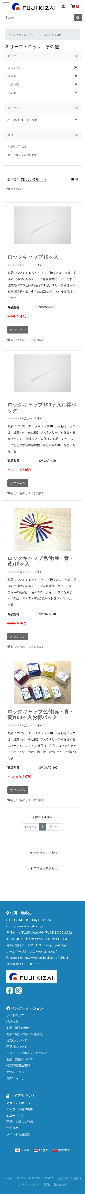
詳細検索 (15, 189)
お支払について (16, 1040)
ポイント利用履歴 (18, 1134)
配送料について (16, 1047)
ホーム (12, 34)
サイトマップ (15, 1015)
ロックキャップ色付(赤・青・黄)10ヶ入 (40, 561)
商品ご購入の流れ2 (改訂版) (24, 1034)
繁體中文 (64, 1150)
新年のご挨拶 (15, 1072)
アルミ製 (13, 68)
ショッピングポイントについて (27, 1053)
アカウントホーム (18, 1103)
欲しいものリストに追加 (25, 340)
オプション (18, 330)
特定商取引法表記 (18, 1065)
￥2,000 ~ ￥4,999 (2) (21, 155)
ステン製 (13, 84)
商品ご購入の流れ (18, 1028)
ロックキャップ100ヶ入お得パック (41, 407)
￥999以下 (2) (16, 147)
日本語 (25, 1150)
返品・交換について (19, 1059)
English (44, 1150)
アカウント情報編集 (19, 1109)
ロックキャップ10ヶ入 (32, 257)
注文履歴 (12, 1128)
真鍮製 (11, 76)
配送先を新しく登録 (19, 1122)
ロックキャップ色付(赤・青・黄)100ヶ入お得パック (40, 714)
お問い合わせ (15, 1078)
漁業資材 (24, 34)
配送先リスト (15, 1115)
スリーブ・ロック (41, 34)
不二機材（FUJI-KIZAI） (23, 120)
